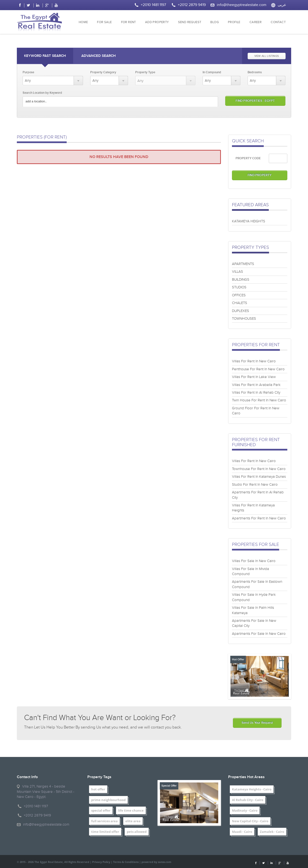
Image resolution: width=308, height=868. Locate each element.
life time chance (131, 810)
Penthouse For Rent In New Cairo (258, 369)
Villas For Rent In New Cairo (254, 361)
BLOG (214, 22)
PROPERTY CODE (248, 158)
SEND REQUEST (189, 22)
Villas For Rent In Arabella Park (256, 385)
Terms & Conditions (126, 862)
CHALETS (239, 303)
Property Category (103, 72)
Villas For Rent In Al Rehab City (256, 393)
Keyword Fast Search (45, 56)
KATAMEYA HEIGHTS (248, 221)
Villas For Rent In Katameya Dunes (259, 477)
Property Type (145, 72)
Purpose (28, 72)
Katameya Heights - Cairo (251, 789)
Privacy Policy (101, 862)
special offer (100, 810)
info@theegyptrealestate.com (241, 5)
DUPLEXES (240, 311)
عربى (282, 5)
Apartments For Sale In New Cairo (259, 634)
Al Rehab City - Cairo (247, 800)
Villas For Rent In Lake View (254, 377)
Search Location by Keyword (42, 93)
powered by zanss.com (156, 862)
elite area (133, 821)
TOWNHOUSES (244, 319)
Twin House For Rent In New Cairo (259, 400)
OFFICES (239, 295)
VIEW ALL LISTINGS (266, 56)
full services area (104, 821)
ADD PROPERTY (157, 22)
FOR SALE (104, 22)
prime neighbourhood (108, 800)
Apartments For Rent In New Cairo (259, 518)
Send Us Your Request (257, 723)
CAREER (256, 22)
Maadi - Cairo (242, 831)
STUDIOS (239, 287)
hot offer (98, 789)
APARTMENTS (243, 264)
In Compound (212, 72)
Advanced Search (98, 56)
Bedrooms (255, 72)
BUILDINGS (240, 280)
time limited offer (105, 831)
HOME (83, 22)
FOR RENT (128, 22)
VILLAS (237, 272)
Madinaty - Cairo (244, 810)
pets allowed (137, 831)
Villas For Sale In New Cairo (254, 561)
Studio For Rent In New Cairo (255, 485)
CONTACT (278, 22)
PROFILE (234, 22)
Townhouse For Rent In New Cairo (259, 469)
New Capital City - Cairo (250, 821)
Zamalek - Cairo (272, 831)
